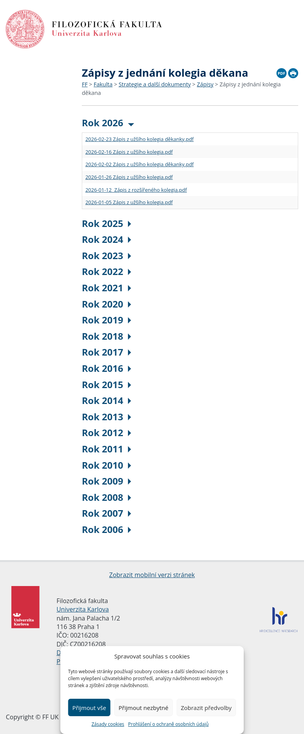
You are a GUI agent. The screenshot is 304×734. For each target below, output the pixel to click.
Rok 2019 (106, 319)
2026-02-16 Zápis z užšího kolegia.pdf (129, 151)
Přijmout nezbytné (143, 708)
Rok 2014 (106, 400)
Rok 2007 (106, 513)
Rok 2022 (106, 271)
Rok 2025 (106, 223)
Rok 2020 (106, 303)
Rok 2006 (106, 529)
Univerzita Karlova (83, 609)
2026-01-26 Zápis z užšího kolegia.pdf (129, 177)
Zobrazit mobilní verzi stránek (152, 575)
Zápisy (205, 84)
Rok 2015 (106, 384)
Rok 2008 (106, 497)
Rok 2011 (106, 448)
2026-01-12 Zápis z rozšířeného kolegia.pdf (136, 189)
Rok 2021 (106, 287)
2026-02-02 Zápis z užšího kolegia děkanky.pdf (139, 164)
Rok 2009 (106, 480)
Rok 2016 (106, 368)
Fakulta (103, 84)
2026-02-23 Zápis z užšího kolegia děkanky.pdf (139, 139)
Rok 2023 (106, 255)
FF (85, 84)
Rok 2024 (106, 239)
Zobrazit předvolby (206, 708)
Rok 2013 (106, 416)
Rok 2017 (106, 352)
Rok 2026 (108, 122)
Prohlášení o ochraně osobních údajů (168, 724)
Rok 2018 (106, 336)
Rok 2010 (106, 465)
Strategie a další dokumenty (155, 84)
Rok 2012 (106, 432)
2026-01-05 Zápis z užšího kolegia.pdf (129, 202)
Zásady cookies (108, 724)
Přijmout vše (89, 708)
